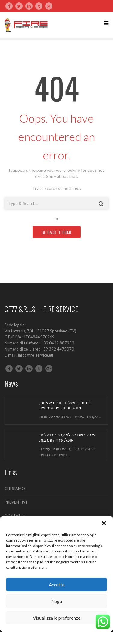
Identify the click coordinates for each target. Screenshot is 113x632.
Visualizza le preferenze (56, 618)
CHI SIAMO (15, 488)
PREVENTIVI (16, 502)
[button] (104, 523)
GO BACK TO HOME (57, 232)
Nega (56, 601)
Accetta (56, 584)
